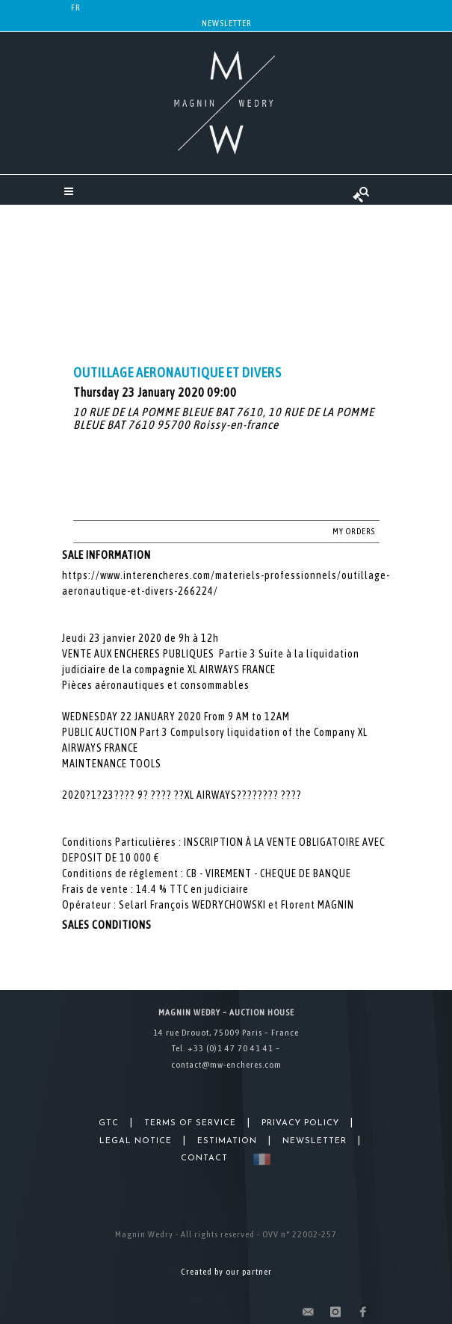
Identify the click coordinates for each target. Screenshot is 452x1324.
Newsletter (227, 23)
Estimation (227, 1141)
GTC (109, 1123)
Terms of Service (190, 1123)
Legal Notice (135, 1141)
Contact (204, 1158)
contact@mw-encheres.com (226, 1064)
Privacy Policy (300, 1123)
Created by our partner (226, 1271)
